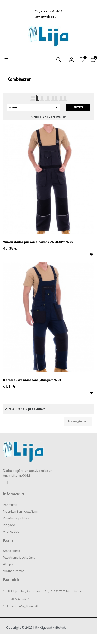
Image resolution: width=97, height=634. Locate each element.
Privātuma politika (16, 518)
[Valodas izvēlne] (45, 16)
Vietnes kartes (13, 571)
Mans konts (11, 551)
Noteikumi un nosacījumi (20, 511)
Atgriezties (11, 531)
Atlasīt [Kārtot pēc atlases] (33, 107)
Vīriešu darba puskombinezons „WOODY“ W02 (38, 242)
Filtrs (78, 107)
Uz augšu (78, 421)
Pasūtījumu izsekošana (19, 557)
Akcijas (8, 564)
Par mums (10, 505)
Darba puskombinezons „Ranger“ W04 (32, 380)
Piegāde (9, 525)
